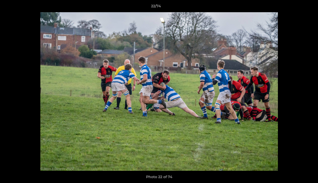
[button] (297, 7)
